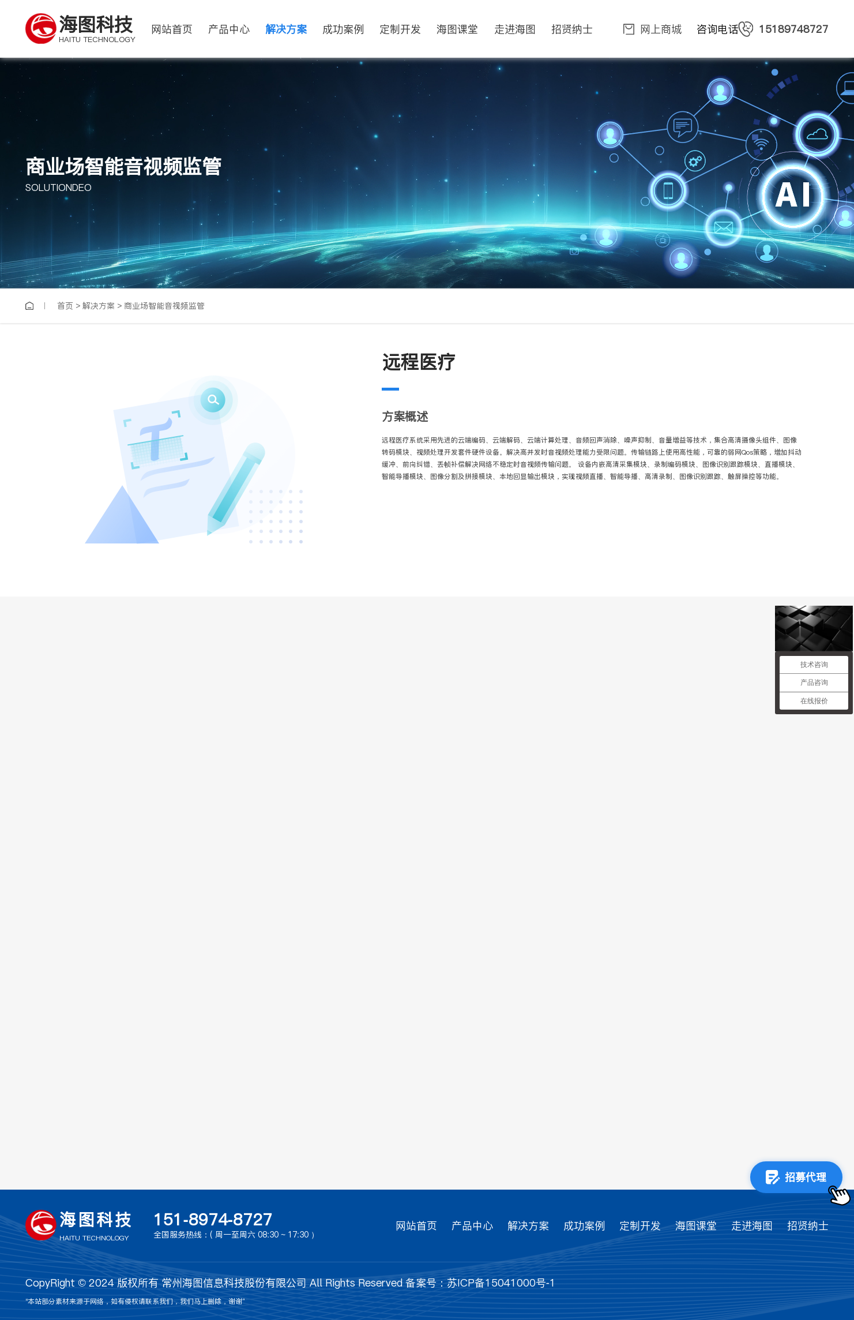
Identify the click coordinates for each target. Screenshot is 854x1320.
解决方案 (98, 305)
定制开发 (640, 1226)
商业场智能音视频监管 (164, 305)
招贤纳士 (808, 1226)
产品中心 (472, 1226)
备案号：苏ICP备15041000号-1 (480, 1283)
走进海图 (752, 1226)
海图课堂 (696, 1226)
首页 (65, 305)
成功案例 (584, 1226)
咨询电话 (763, 29)
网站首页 (416, 1226)
